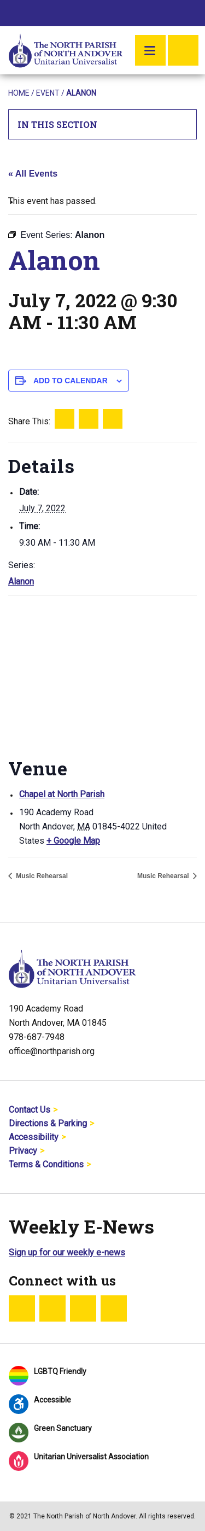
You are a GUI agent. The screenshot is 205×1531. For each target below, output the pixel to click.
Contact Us (29, 1110)
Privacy (23, 1151)
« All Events (32, 173)
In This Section (102, 124)
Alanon (21, 581)
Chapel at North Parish (61, 794)
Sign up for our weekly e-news (67, 1252)
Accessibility (33, 1137)
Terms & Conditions (46, 1164)
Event (48, 93)
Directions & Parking (48, 1123)
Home (19, 93)
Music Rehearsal (41, 876)
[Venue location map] (102, 674)
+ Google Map (73, 840)
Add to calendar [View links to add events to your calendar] (70, 380)
